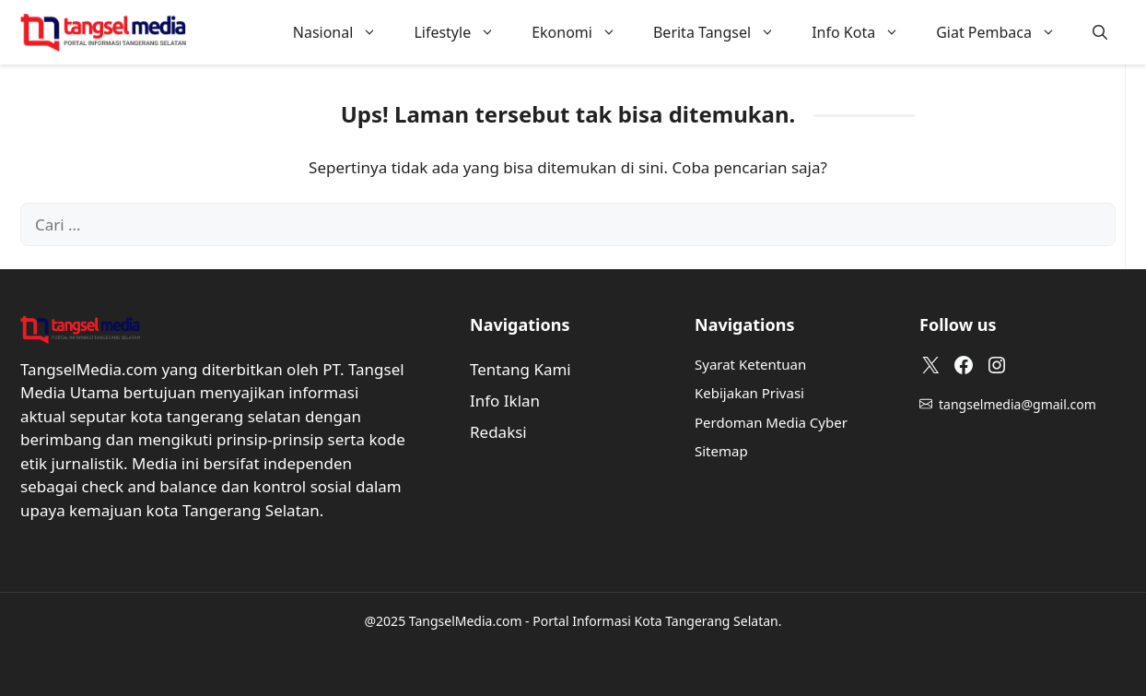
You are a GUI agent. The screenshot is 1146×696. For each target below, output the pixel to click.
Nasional (344, 32)
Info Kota (865, 32)
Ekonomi (583, 32)
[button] (1100, 32)
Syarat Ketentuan (750, 364)
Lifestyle (463, 32)
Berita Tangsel (723, 32)
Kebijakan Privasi (749, 392)
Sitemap (721, 451)
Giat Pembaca (1005, 32)
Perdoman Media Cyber (771, 422)
